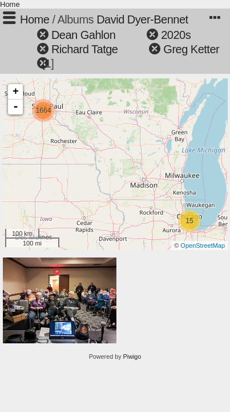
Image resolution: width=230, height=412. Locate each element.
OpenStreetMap (202, 245)
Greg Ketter (191, 49)
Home (10, 4)
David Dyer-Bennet (142, 19)
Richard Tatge (84, 49)
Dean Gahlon (83, 35)
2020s (176, 35)
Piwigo (132, 356)
